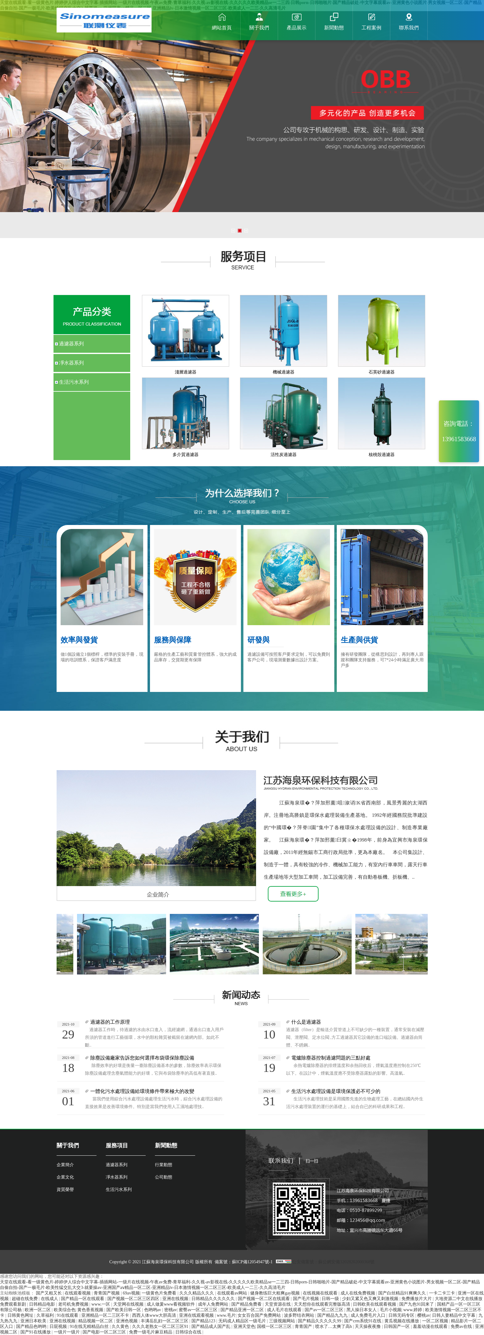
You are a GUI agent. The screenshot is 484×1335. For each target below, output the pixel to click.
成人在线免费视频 (358, 1293)
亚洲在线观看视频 (197, 1315)
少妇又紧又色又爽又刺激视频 (371, 1298)
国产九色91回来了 (417, 1304)
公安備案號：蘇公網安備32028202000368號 (333, 1262)
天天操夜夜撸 (368, 1326)
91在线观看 (68, 1315)
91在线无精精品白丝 (90, 1326)
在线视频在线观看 (321, 1293)
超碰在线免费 (25, 1298)
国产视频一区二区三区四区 (134, 1298)
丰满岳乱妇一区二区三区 (165, 1321)
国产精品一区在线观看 (83, 1298)
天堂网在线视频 (129, 1304)
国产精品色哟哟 (32, 1326)
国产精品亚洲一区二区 (243, 1309)
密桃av (170, 1309)
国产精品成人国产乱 (211, 1326)
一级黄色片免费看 (160, 1293)
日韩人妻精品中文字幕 (454, 1315)
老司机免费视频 (74, 1304)
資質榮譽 (65, 1189)
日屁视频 (58, 1326)
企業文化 (65, 1177)
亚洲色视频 (127, 1321)
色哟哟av (153, 1309)
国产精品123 (203, 1321)
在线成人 (50, 1298)
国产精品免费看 (247, 1304)
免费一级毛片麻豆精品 (151, 1332)
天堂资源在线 (278, 1304)
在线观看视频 (78, 1293)
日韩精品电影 (42, 1304)
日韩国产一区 (397, 1326)
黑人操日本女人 (362, 1309)
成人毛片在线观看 (285, 1309)
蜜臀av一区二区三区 (199, 1309)
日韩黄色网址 (21, 1315)
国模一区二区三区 (275, 1326)
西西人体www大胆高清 (154, 1315)
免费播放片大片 (417, 1298)
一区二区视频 (435, 1321)
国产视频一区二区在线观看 (264, 1298)
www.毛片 (226, 1315)
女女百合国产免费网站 (260, 1315)
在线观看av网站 (232, 1293)
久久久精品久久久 (197, 1293)
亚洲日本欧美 (34, 1321)
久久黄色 (121, 1326)
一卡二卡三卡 (442, 1293)
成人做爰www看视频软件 (171, 1304)
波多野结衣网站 (299, 1315)
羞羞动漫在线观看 (431, 1326)
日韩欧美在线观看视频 (375, 1304)
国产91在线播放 (36, 1332)
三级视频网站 (282, 1321)
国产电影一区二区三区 (105, 1332)
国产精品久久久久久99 (320, 1321)
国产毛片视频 (306, 1298)
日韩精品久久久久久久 (213, 1298)
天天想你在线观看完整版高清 (322, 1304)
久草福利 (45, 1315)
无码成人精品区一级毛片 (242, 1321)
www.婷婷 (413, 1309)
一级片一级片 (67, 1332)
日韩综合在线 (189, 1332)
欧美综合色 (64, 1309)
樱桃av (423, 1315)
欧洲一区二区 (38, 1309)
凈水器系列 (116, 1177)
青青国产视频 (107, 1293)
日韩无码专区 (402, 1315)
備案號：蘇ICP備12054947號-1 (244, 1262)
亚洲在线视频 (176, 1298)
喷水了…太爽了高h (334, 1326)
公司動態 (163, 1177)
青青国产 (304, 1326)
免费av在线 (462, 1326)
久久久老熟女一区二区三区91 (161, 1326)
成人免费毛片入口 (369, 1315)
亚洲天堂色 (244, 1326)
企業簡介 (65, 1164)
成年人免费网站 (213, 1304)
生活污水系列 (119, 1189)
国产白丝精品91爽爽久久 (402, 1293)
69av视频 (131, 1293)
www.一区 (101, 1304)
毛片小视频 (390, 1309)
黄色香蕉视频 (91, 1309)
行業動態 (163, 1164)
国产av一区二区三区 (325, 1309)
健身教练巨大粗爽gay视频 (275, 1293)
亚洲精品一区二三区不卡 (105, 1315)
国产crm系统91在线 (363, 1321)
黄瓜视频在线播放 (402, 1321)
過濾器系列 (116, 1164)
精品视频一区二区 (96, 1321)
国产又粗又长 (49, 1293)
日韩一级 (331, 1298)
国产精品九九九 (333, 1315)
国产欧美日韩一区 (124, 1309)
